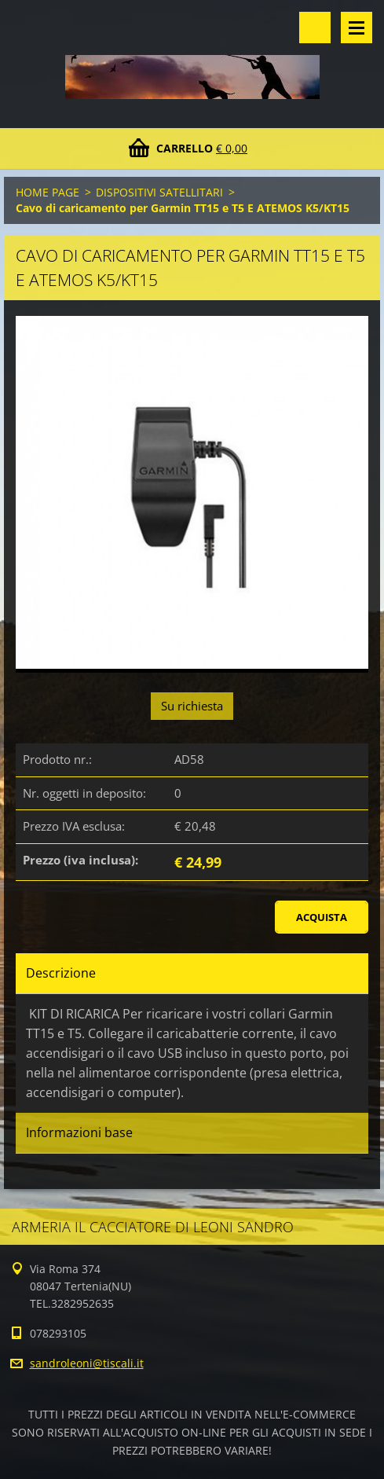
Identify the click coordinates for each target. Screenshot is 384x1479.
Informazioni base (79, 1132)
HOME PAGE (47, 192)
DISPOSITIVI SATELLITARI (159, 192)
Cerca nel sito (315, 27)
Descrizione (61, 973)
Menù (356, 27)
